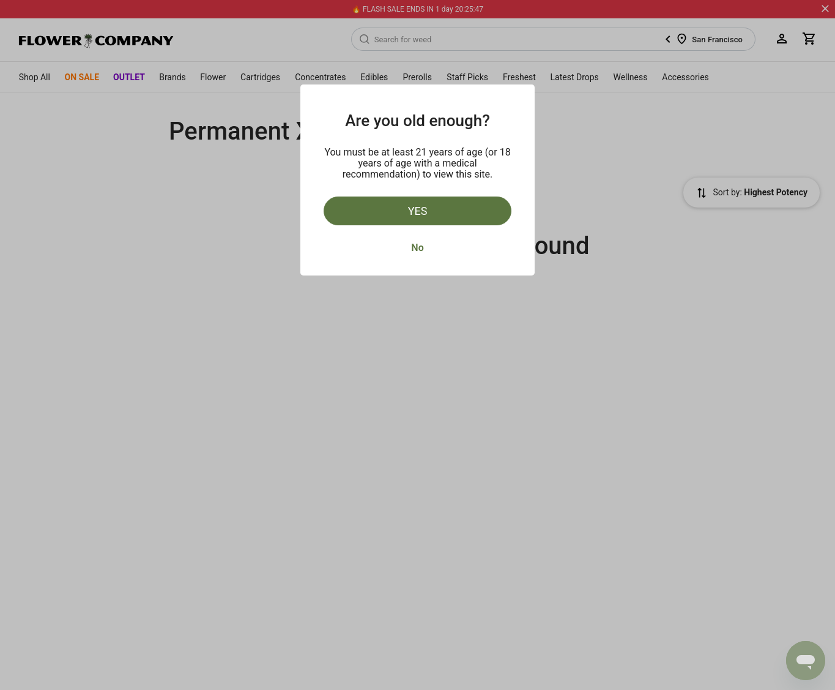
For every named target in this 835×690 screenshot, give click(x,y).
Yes (418, 210)
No (417, 247)
